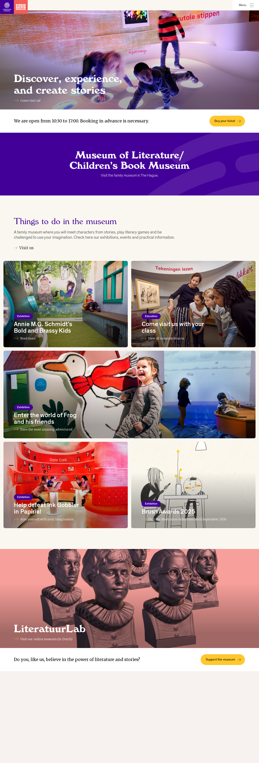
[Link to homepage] (14, 5)
